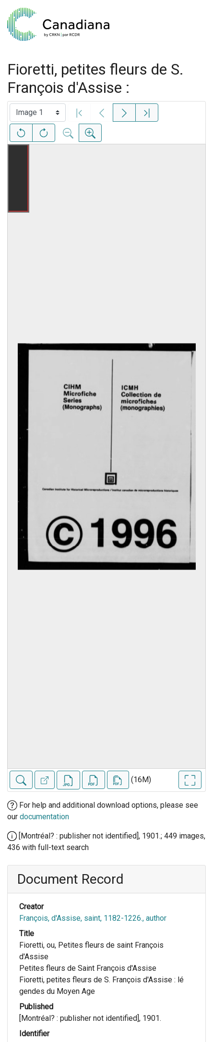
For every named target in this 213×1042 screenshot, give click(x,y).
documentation (44, 816)
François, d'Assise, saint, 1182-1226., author (92, 918)
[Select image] (38, 112)
